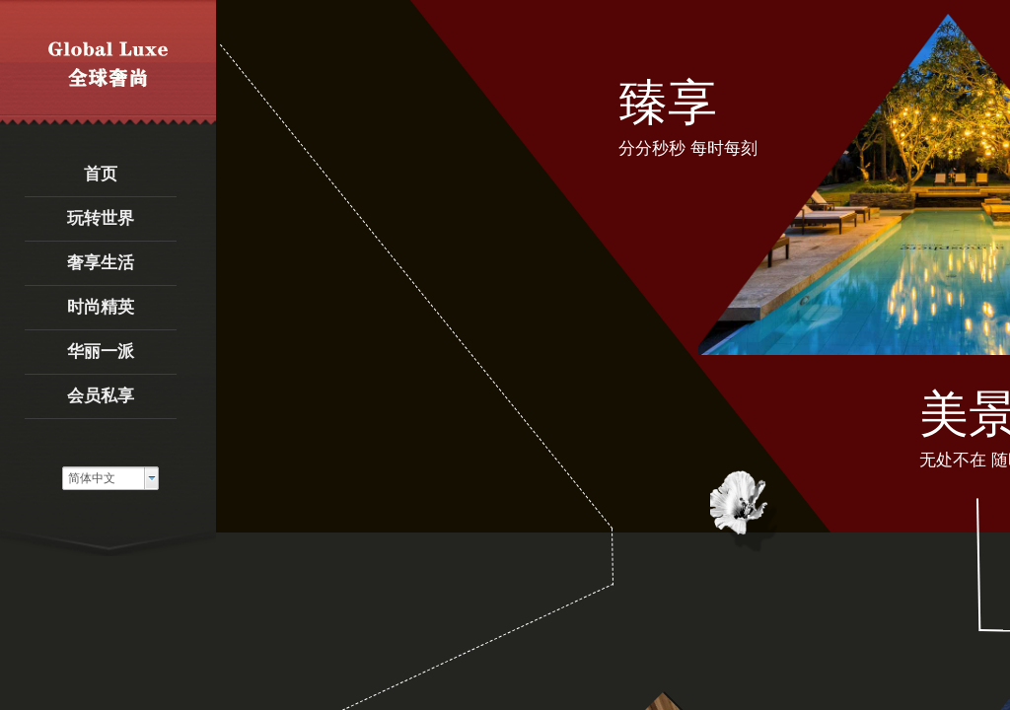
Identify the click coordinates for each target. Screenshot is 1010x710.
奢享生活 (100, 262)
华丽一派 (100, 351)
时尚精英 (100, 307)
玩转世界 (100, 218)
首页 (100, 174)
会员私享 (100, 396)
